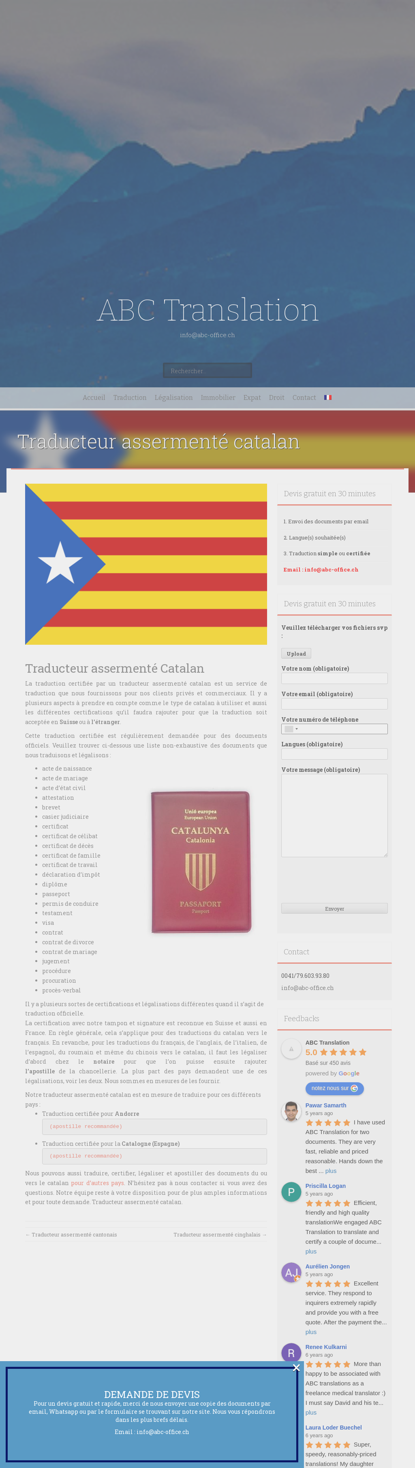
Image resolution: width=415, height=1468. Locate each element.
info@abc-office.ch (163, 1432)
